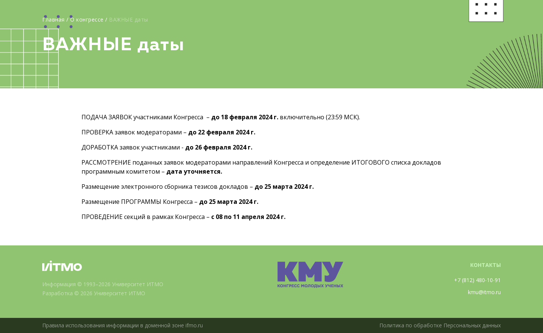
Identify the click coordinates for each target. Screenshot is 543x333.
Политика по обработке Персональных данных (440, 325)
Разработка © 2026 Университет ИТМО (93, 293)
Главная (53, 19)
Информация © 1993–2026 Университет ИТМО (102, 284)
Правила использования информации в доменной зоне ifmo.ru (122, 325)
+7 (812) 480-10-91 (477, 280)
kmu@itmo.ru (484, 292)
